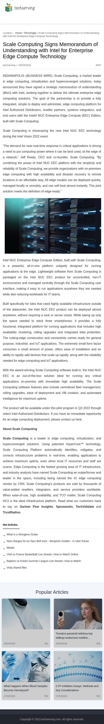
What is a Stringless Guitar (22, 534)
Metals (10, 547)
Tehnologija (30, 32)
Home (18, 32)
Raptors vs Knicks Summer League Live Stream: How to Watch (44, 560)
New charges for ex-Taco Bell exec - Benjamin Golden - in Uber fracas (48, 541)
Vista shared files (17, 567)
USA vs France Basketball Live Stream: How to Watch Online (42, 554)
